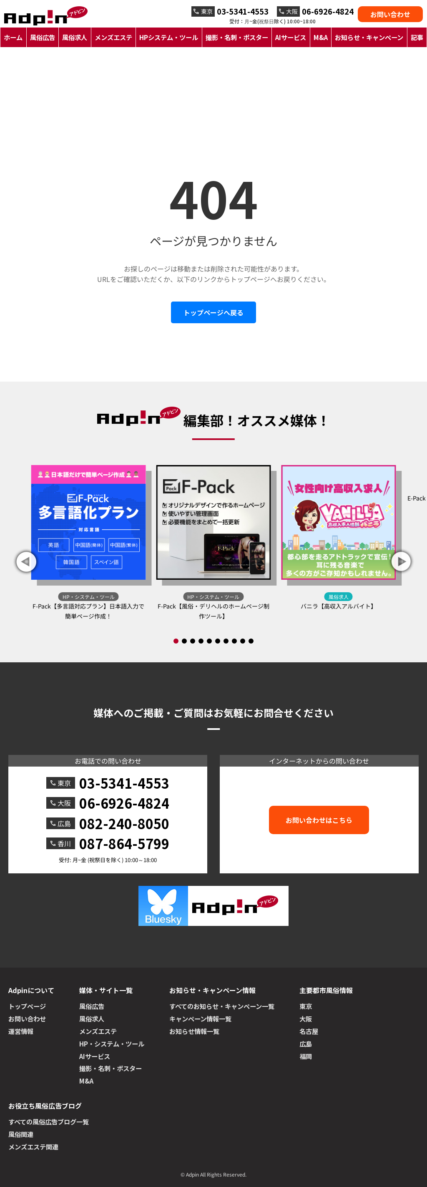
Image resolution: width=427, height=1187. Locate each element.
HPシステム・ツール (168, 37)
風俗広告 (42, 37)
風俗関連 (20, 1134)
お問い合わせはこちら (319, 820)
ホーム (13, 37)
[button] (401, 562)
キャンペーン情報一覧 (200, 1018)
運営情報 (20, 1031)
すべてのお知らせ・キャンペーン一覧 (221, 1006)
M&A (321, 37)
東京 (305, 1006)
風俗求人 (74, 37)
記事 (417, 37)
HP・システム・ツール (111, 1043)
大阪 (305, 1018)
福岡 (305, 1056)
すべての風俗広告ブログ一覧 (48, 1121)
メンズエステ (113, 37)
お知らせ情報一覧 (194, 1031)
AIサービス (290, 37)
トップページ (27, 1006)
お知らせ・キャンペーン (369, 37)
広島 (305, 1043)
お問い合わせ (390, 14)
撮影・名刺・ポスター (237, 37)
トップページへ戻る (213, 312)
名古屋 (308, 1031)
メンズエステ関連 (33, 1146)
